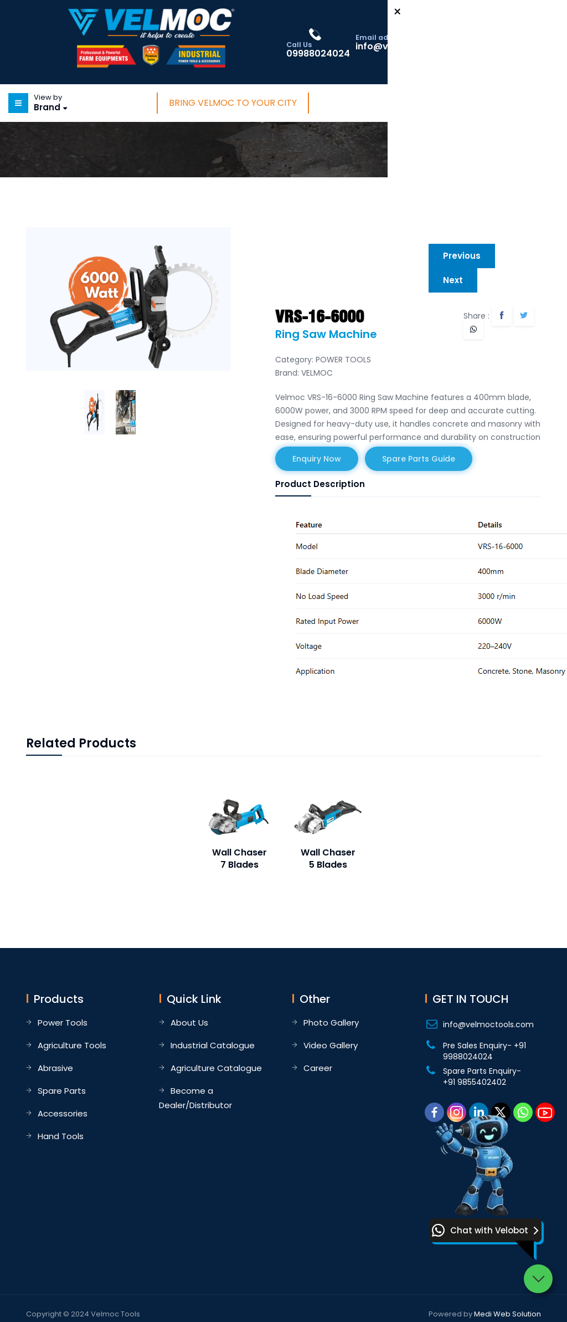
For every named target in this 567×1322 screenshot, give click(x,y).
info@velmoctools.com (488, 1024)
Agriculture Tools (72, 1045)
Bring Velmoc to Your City (233, 102)
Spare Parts (62, 1090)
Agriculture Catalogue (216, 1068)
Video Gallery (330, 1045)
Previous (462, 256)
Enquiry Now (316, 458)
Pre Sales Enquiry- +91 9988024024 (484, 1051)
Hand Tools (61, 1136)
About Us (189, 1022)
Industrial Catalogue (213, 1045)
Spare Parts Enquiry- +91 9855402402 (482, 1076)
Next (453, 280)
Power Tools (62, 1022)
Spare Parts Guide (418, 458)
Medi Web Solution (507, 1314)
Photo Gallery (331, 1022)
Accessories (62, 1113)
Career (317, 1068)
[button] (485, 1230)
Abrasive (55, 1068)
